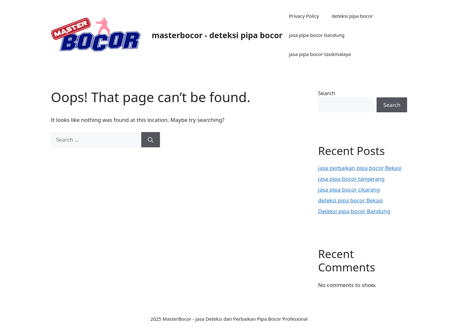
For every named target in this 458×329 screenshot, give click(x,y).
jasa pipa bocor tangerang (351, 178)
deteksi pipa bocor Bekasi (350, 200)
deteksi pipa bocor (352, 16)
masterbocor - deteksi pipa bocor (217, 35)
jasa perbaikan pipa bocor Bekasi (360, 168)
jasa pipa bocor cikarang (349, 189)
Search (326, 93)
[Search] (150, 139)
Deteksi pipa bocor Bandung (354, 211)
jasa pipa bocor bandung (316, 35)
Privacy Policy (304, 16)
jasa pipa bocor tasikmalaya (320, 54)
